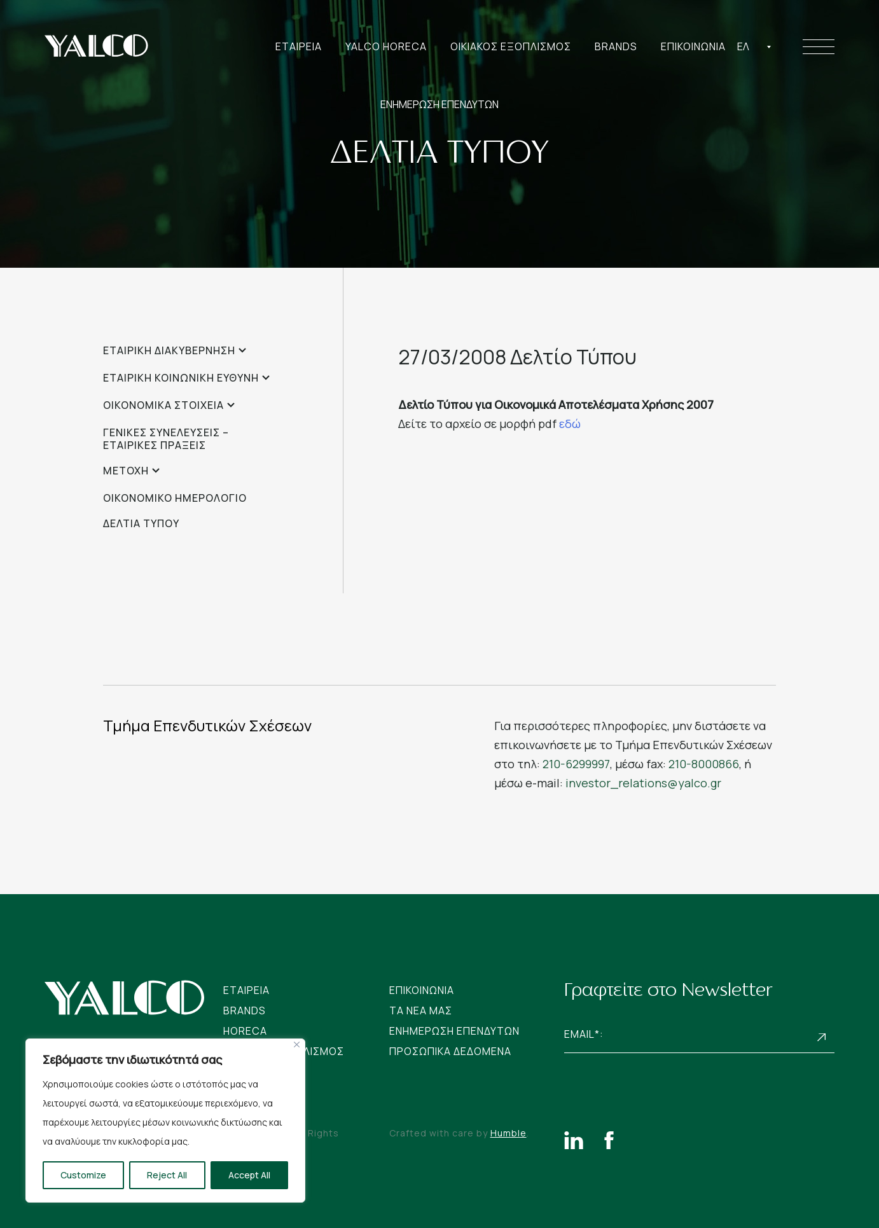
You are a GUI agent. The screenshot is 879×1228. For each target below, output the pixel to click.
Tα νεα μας (420, 1011)
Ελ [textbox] (743, 46)
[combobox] (754, 46)
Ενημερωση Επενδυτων (454, 1031)
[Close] (297, 1044)
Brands (616, 46)
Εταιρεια (298, 46)
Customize (83, 1175)
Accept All (249, 1175)
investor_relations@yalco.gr (643, 782)
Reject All (167, 1175)
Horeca (245, 1031)
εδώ (570, 423)
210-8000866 (703, 763)
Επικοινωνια (693, 46)
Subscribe (821, 1037)
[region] (165, 1120)
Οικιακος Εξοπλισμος (510, 46)
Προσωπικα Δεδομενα (450, 1051)
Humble (508, 1133)
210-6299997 (576, 763)
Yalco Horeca (386, 46)
